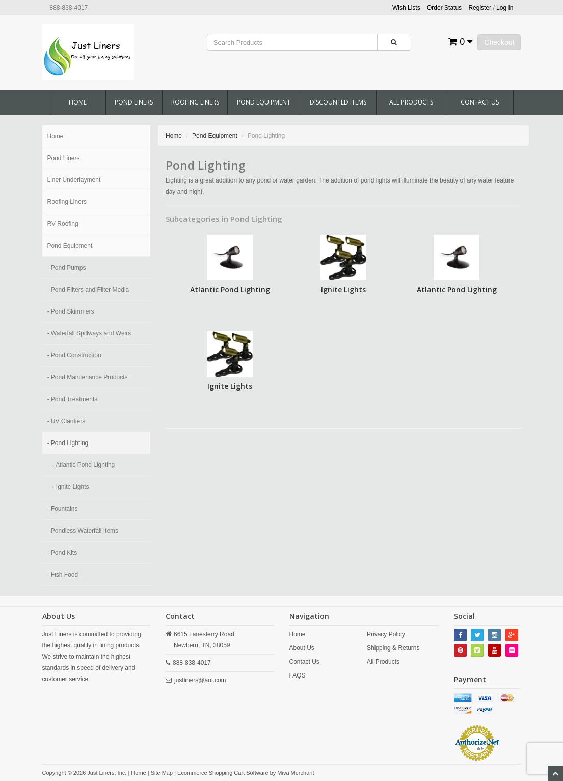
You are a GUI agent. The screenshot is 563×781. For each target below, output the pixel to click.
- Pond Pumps (66, 267)
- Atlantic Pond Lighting (83, 464)
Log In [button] (504, 7)
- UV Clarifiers (66, 421)
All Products (411, 102)
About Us (301, 648)
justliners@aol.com (200, 680)
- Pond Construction (74, 355)
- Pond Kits (62, 552)
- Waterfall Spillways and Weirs (89, 333)
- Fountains (62, 508)
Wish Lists (406, 7)
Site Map (162, 773)
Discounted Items (338, 102)
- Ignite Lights (70, 486)
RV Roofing (62, 223)
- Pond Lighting (68, 443)
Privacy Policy (386, 634)
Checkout (499, 42)
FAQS (297, 675)
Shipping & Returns (393, 648)
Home (78, 102)
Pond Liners (134, 102)
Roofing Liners (195, 102)
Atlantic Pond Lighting (230, 289)
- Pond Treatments (72, 399)
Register (479, 7)
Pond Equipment (263, 102)
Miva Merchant (295, 773)
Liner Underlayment (74, 180)
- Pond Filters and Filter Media (88, 289)
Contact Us (480, 102)
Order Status (444, 7)
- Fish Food (62, 574)
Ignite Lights (343, 289)
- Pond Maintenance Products (87, 377)
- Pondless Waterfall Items (83, 530)
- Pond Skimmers (70, 311)
